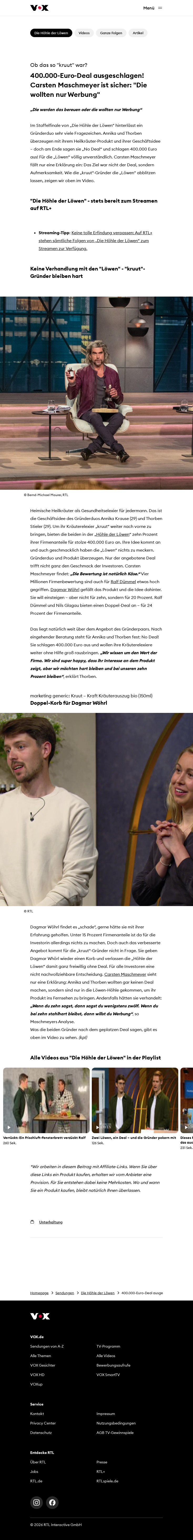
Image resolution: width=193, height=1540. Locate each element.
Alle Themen (40, 1355)
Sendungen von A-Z (47, 1346)
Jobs (34, 1471)
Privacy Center (43, 1423)
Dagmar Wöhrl (64, 589)
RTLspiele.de (107, 1481)
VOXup (36, 1384)
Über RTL (38, 1462)
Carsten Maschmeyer (125, 974)
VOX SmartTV (108, 1374)
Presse (101, 1462)
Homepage (39, 1293)
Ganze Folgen (111, 33)
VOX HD (37, 1374)
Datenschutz (41, 1432)
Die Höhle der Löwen (98, 1293)
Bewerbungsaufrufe (113, 1365)
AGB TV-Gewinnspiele (115, 1432)
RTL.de (36, 1481)
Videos (84, 33)
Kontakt (37, 1413)
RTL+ (100, 1471)
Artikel (138, 33)
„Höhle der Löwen (111, 534)
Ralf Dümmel (123, 581)
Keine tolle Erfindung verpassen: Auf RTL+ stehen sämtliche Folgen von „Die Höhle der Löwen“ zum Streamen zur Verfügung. (95, 240)
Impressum (105, 1413)
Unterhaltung (51, 1222)
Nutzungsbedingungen (116, 1423)
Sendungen (64, 1293)
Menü (153, 8)
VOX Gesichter (42, 1365)
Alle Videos (105, 1355)
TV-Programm (108, 1346)
